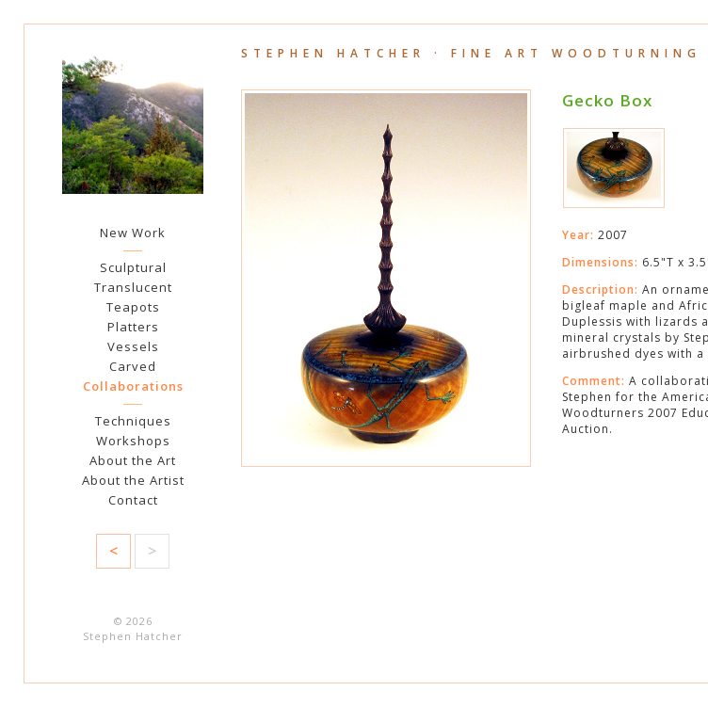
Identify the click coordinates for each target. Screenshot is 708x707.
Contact (133, 499)
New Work (133, 232)
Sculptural (133, 267)
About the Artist (133, 480)
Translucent (133, 287)
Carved (132, 366)
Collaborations (133, 386)
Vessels (133, 346)
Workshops (133, 440)
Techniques (133, 420)
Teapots (133, 306)
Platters (133, 326)
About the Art (132, 460)
